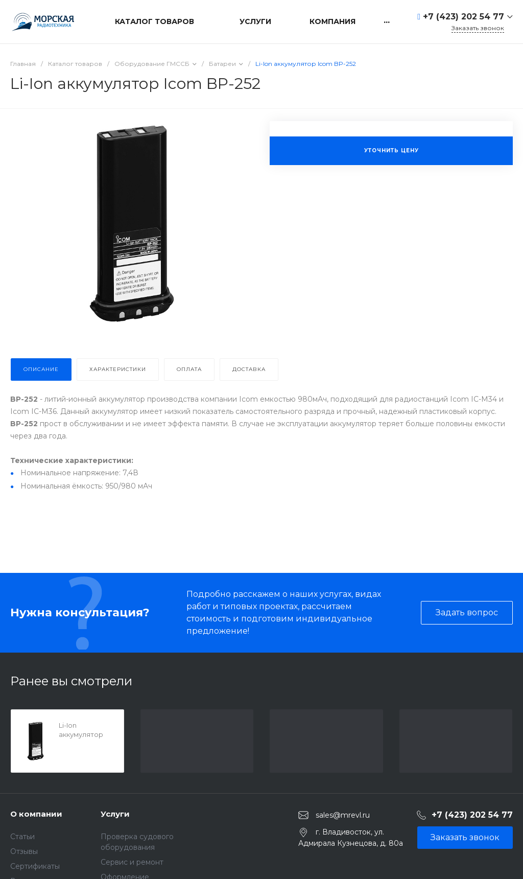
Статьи (22, 836)
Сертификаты (35, 866)
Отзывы (24, 851)
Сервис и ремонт (132, 862)
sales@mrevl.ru (343, 815)
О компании (36, 814)
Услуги (115, 814)
